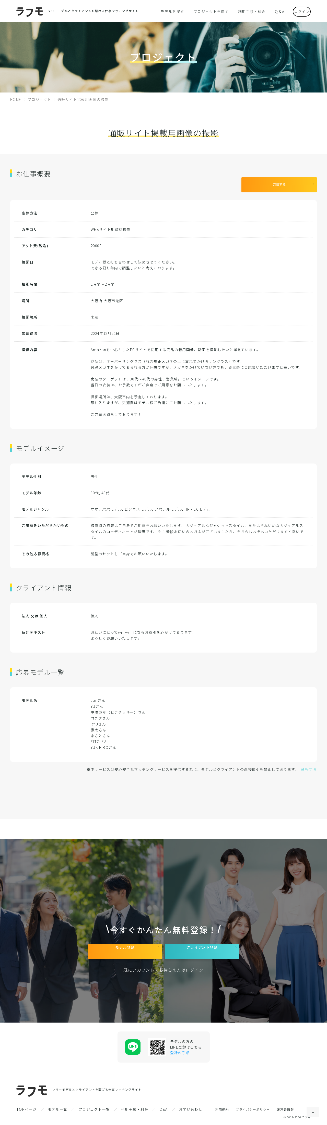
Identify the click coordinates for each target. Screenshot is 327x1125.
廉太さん (99, 726)
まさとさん (100, 731)
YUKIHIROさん (103, 743)
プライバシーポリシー (253, 1109)
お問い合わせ (190, 1109)
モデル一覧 (57, 1109)
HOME (15, 99)
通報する (309, 765)
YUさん (97, 702)
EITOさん (99, 737)
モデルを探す (176, 11)
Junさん (98, 696)
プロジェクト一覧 (94, 1109)
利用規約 (222, 1109)
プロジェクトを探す (211, 11)
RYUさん (98, 720)
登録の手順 (180, 1052)
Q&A (163, 1109)
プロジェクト (39, 99)
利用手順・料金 (248, 11)
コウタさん (100, 714)
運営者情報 (285, 1109)
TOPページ (26, 1109)
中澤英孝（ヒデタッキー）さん (118, 708)
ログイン (297, 11)
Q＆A (273, 11)
